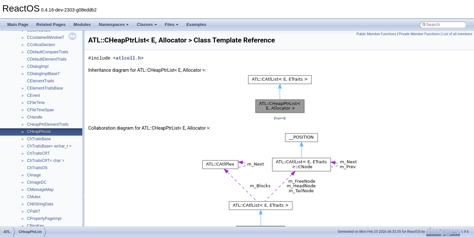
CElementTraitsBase (45, 88)
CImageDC (36, 182)
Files (172, 24)
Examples (196, 24)
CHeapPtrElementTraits (47, 124)
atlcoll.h (128, 58)
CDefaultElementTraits (46, 59)
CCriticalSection (41, 44)
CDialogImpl (37, 66)
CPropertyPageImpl (44, 218)
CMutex (33, 197)
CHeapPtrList (38, 131)
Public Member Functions (376, 34)
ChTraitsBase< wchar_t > (49, 146)
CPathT (33, 211)
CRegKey (35, 226)
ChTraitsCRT (38, 153)
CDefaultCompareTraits (47, 52)
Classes (147, 24)
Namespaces (114, 24)
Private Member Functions (419, 34)
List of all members (457, 34)
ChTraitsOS (37, 168)
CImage (34, 175)
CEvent (33, 95)
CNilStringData (40, 204)
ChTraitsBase (39, 139)
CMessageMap (40, 189)
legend (279, 118)
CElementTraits (40, 81)
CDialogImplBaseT (43, 73)
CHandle (34, 117)
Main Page (17, 24)
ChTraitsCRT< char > (45, 160)
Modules (82, 24)
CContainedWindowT (45, 37)
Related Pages (51, 24)
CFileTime (36, 102)
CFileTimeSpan (40, 110)
